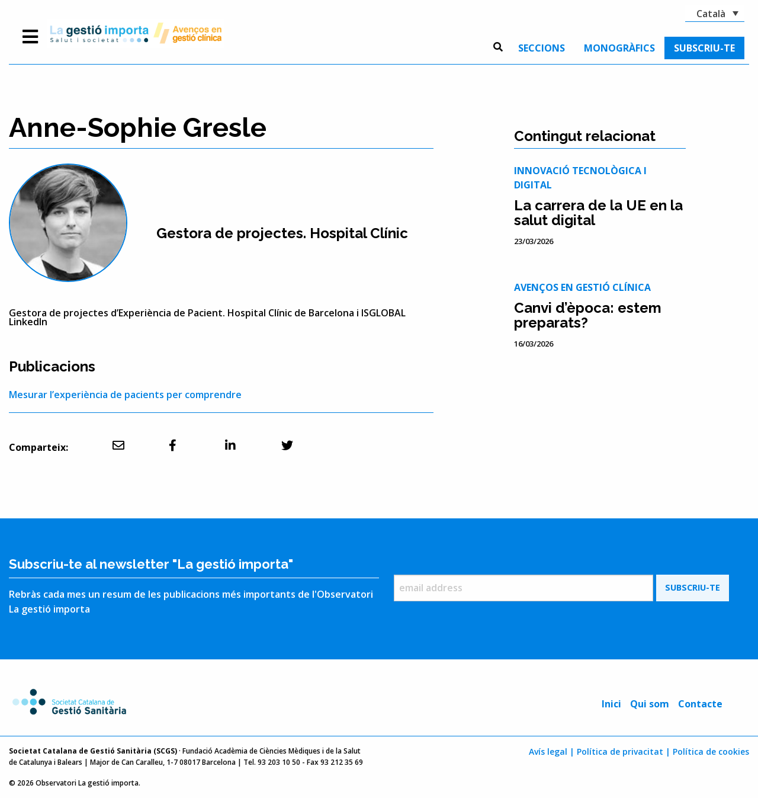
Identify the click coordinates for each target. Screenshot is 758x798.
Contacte (700, 703)
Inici (611, 703)
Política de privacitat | (623, 751)
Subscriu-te (704, 48)
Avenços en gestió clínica (582, 287)
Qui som (649, 703)
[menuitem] (541, 48)
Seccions (541, 48)
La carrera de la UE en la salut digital (598, 213)
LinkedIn (28, 321)
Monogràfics (619, 48)
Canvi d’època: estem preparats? (587, 315)
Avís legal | (551, 751)
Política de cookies (711, 751)
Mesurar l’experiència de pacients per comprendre (125, 394)
